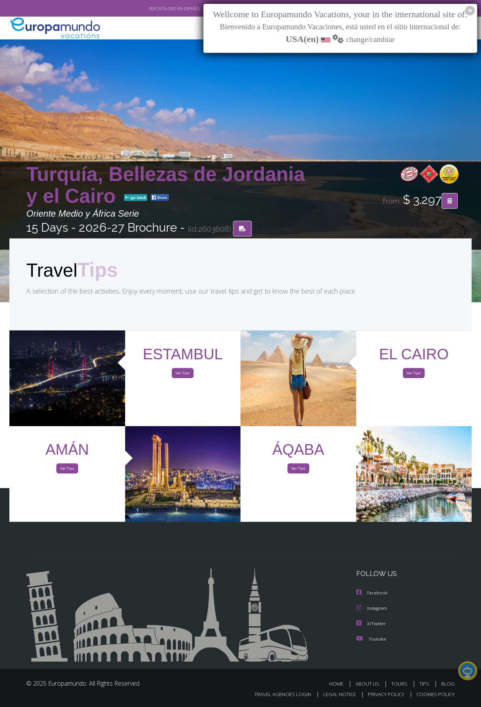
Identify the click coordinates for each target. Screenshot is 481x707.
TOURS (400, 683)
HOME (339, 683)
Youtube (371, 638)
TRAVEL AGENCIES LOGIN (275, 694)
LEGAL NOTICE (334, 694)
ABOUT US (369, 683)
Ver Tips (182, 374)
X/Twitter (371, 623)
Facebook (372, 593)
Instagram (372, 608)
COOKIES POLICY (434, 694)
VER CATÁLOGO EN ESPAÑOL (157, 8)
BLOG (448, 683)
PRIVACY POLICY (383, 694)
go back (135, 198)
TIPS (425, 683)
